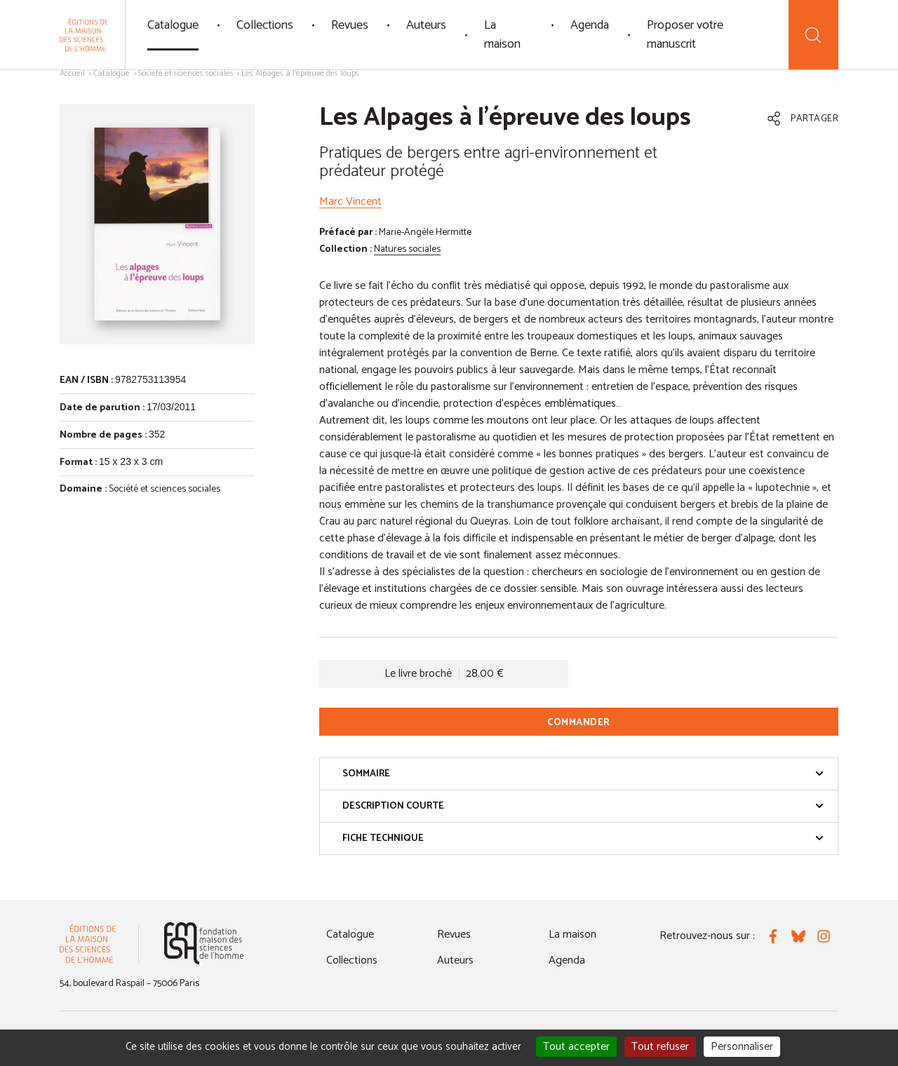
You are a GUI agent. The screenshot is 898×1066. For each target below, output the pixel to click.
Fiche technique (583, 838)
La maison (502, 35)
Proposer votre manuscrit (685, 35)
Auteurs (426, 25)
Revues (349, 25)
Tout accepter (576, 1046)
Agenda (589, 25)
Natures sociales (407, 249)
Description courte (583, 806)
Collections (264, 25)
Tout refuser (660, 1046)
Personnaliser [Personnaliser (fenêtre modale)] (742, 1046)
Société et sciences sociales (186, 73)
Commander (578, 723)
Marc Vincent (350, 201)
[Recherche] (813, 34)
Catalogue (173, 25)
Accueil (72, 73)
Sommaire (583, 774)
